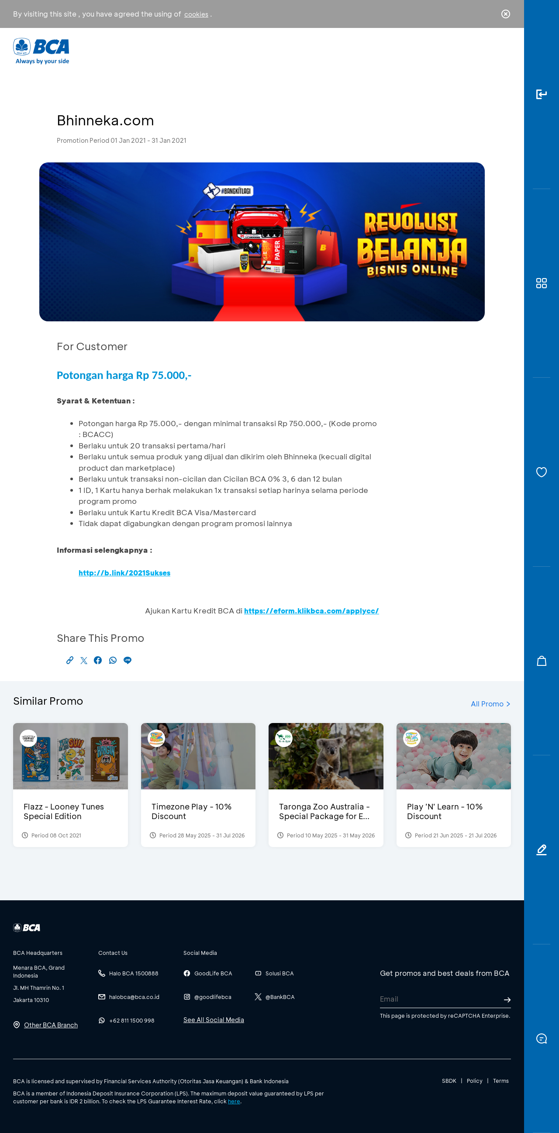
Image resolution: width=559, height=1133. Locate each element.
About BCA (312, 50)
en (503, 51)
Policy (475, 1080)
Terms (501, 1080)
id (487, 51)
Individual (192, 50)
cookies (196, 14)
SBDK (449, 1080)
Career (371, 50)
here (234, 1101)
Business (250, 50)
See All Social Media (213, 1020)
